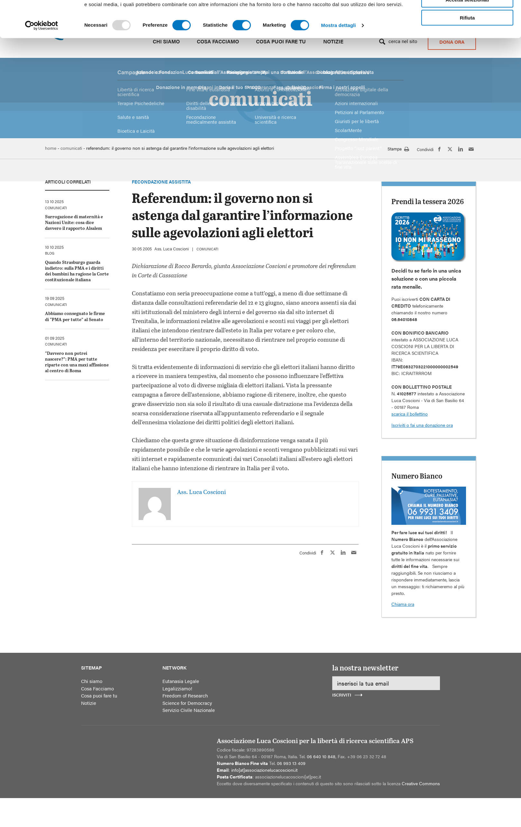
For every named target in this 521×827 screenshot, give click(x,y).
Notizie (333, 41)
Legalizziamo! (177, 688)
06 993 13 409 (291, 763)
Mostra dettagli (338, 112)
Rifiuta (467, 104)
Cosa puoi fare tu (281, 41)
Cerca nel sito (402, 41)
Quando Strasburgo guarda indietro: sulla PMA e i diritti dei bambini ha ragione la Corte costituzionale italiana (77, 271)
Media (319, 13)
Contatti (385, 13)
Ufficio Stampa (354, 13)
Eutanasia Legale (180, 681)
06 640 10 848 (321, 756)
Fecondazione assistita (161, 181)
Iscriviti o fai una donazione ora (422, 425)
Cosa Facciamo (218, 41)
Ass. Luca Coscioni (171, 249)
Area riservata (416, 13)
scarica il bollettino (409, 413)
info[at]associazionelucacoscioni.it (264, 770)
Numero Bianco (416, 476)
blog (49, 253)
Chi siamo (166, 41)
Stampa (398, 149)
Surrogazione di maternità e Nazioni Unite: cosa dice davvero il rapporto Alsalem (74, 222)
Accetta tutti (467, 68)
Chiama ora (402, 604)
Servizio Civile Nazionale (188, 709)
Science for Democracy (187, 702)
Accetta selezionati (467, 86)
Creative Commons (421, 783)
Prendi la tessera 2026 (427, 201)
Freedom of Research (185, 695)
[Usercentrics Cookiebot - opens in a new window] (42, 112)
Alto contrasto (217, 13)
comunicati (207, 249)
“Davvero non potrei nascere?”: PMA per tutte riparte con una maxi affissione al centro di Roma (77, 362)
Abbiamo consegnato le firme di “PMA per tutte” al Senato (75, 316)
